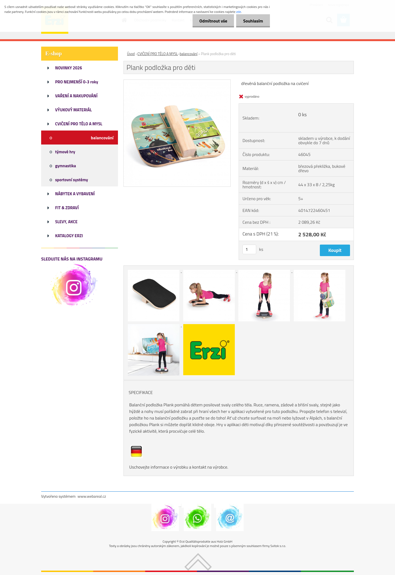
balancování (189, 53)
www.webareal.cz (92, 496)
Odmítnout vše (213, 21)
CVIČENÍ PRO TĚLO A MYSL (157, 53)
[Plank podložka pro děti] (177, 82)
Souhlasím (253, 21)
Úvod (131, 53)
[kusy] (249, 249)
